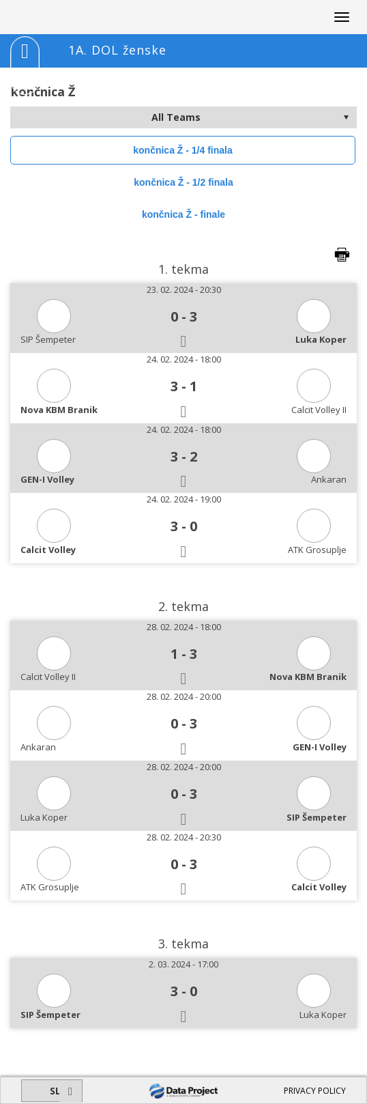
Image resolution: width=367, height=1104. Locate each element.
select (346, 117)
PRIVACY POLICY (315, 1090)
